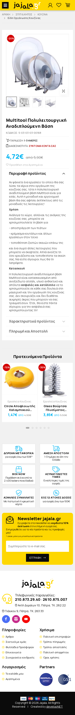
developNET (54, 706)
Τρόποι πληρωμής (54, 642)
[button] (67, 5)
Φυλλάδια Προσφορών (20, 647)
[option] (11, 102)
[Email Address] (37, 546)
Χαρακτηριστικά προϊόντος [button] (32, 321)
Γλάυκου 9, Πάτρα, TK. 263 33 (24, 611)
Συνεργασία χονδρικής (20, 657)
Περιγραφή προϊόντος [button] (27, 173)
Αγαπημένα (13, 679)
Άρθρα (10, 636)
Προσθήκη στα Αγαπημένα (24, 165)
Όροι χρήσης (51, 657)
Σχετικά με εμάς (16, 642)
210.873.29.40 (27, 599)
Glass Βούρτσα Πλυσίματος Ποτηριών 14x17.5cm (55, 408)
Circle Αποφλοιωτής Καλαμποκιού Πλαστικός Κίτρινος (19, 408)
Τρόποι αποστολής (55, 647)
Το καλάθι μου (15, 673)
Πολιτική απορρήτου (56, 652)
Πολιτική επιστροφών (57, 636)
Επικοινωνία (13, 652)
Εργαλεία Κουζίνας (19, 401)
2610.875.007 (55, 599)
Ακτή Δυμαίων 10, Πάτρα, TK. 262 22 (42, 605)
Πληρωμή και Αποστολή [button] (28, 331)
